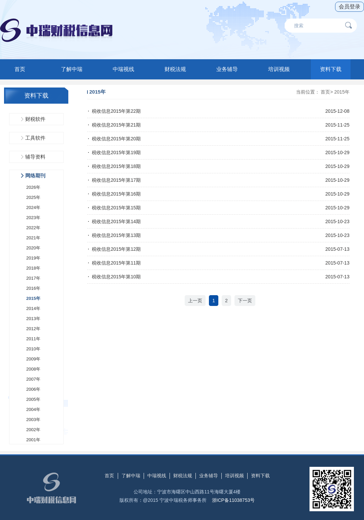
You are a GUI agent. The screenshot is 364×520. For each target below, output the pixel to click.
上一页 (195, 300)
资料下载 (330, 69)
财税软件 (35, 119)
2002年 (33, 429)
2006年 (33, 389)
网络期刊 (35, 175)
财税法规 (175, 69)
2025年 (33, 197)
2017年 (33, 278)
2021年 (33, 237)
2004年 (33, 409)
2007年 (33, 379)
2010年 (33, 348)
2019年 (33, 258)
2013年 (33, 318)
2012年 (33, 328)
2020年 (33, 247)
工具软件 (35, 138)
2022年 (33, 227)
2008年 (33, 369)
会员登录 (349, 6)
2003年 (33, 419)
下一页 (245, 300)
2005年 (33, 399)
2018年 (33, 268)
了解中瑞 (71, 69)
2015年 (33, 298)
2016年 (33, 288)
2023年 (33, 217)
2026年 (33, 187)
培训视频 (279, 69)
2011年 (33, 338)
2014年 (33, 308)
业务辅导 (227, 69)
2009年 (33, 358)
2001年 (33, 439)
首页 (19, 69)
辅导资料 (35, 157)
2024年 (33, 207)
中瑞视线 (123, 69)
